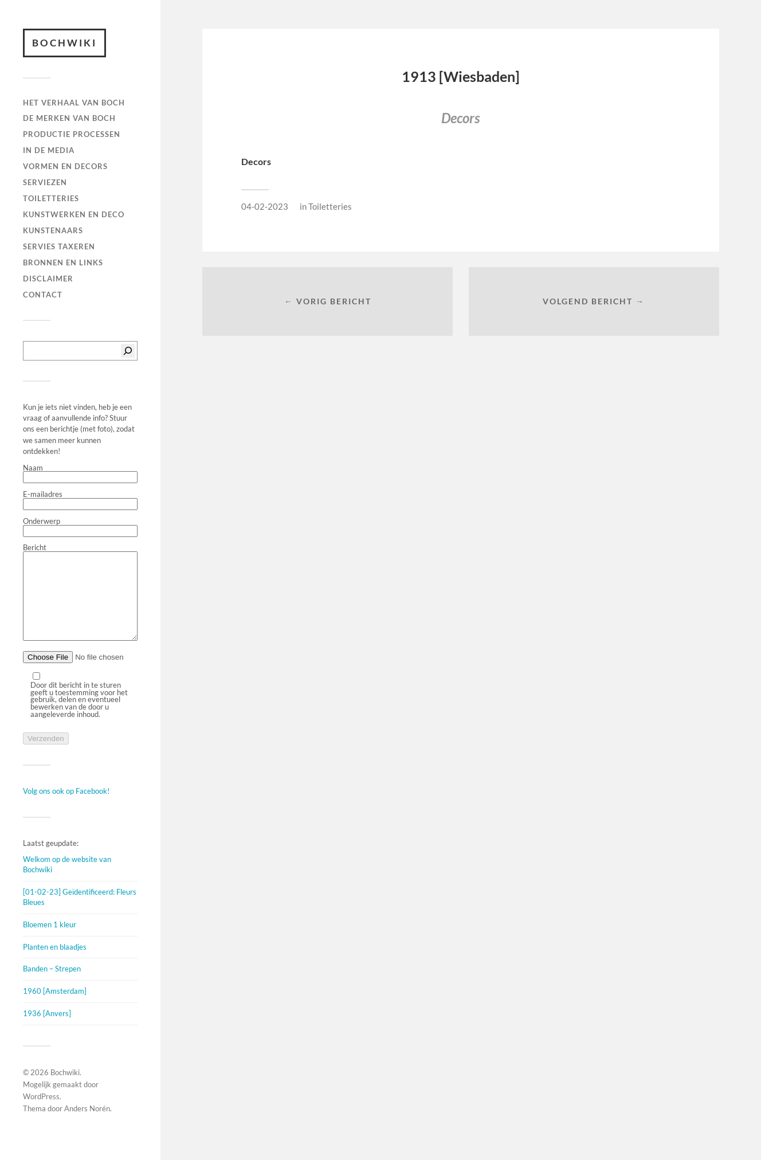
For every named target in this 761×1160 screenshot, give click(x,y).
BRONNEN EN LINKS (63, 262)
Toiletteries (330, 206)
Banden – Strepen (52, 985)
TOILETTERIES (51, 198)
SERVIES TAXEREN (59, 246)
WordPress (41, 1113)
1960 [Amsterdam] (55, 1008)
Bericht (80, 601)
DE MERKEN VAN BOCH (69, 118)
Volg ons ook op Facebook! (66, 808)
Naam (80, 474)
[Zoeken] (128, 351)
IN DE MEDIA (48, 150)
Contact (42, 294)
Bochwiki (64, 43)
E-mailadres (80, 500)
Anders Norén (87, 1125)
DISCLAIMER (48, 278)
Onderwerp (80, 527)
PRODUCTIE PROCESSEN (71, 134)
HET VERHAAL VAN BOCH (74, 102)
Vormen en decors (65, 166)
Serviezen (45, 182)
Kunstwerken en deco (73, 214)
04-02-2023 (264, 206)
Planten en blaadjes (55, 964)
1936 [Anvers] (47, 1030)
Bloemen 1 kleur (49, 941)
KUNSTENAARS (53, 230)
